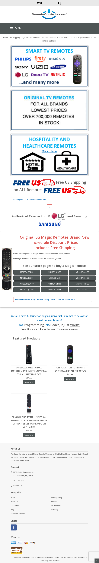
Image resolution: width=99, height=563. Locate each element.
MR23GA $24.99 (54, 284)
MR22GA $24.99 (82, 278)
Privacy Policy (56, 497)
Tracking (54, 510)
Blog (12, 510)
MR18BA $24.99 (26, 272)
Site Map (63, 557)
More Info (29, 382)
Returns (54, 501)
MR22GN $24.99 (26, 284)
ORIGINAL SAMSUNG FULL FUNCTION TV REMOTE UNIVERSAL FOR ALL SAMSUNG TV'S (29, 371)
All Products (56, 506)
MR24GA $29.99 (26, 290)
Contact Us (17, 486)
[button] (60, 3)
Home (13, 497)
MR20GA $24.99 (82, 272)
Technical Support (18, 514)
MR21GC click (54, 278)
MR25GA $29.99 (82, 290)
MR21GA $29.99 (26, 278)
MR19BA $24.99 (54, 272)
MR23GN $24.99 (82, 284)
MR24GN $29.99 (54, 290)
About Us (14, 501)
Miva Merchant (54, 561)
